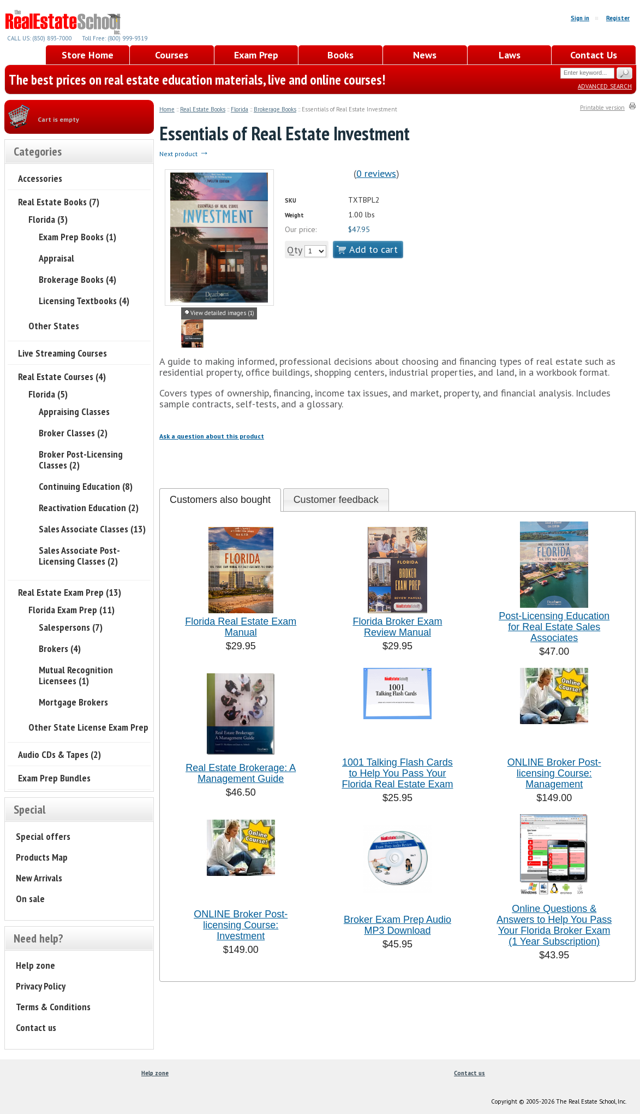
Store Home (87, 55)
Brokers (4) (60, 648)
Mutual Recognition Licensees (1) (76, 675)
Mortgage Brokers (73, 702)
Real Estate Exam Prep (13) (69, 592)
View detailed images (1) (222, 313)
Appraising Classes (74, 411)
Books (340, 55)
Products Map (42, 857)
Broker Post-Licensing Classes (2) (81, 459)
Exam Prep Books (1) (77, 236)
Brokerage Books (275, 109)
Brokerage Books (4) (77, 279)
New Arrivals (39, 878)
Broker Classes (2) (73, 432)
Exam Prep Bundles (54, 778)
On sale (30, 898)
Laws (510, 55)
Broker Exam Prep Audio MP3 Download (397, 925)
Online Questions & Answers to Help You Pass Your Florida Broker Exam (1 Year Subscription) (554, 925)
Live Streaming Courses (62, 353)
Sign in (580, 18)
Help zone (35, 965)
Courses (171, 55)
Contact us (36, 1027)
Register (618, 18)
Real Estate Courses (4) (62, 376)
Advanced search (605, 85)
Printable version (602, 107)
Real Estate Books (202, 109)
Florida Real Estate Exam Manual (240, 627)
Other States (53, 325)
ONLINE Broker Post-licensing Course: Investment (241, 925)
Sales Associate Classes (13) (92, 529)
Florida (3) (48, 219)
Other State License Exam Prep (88, 727)
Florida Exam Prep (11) (71, 609)
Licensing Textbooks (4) (84, 300)
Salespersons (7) (71, 627)
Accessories (40, 178)
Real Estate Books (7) (58, 201)
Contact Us (593, 55)
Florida (239, 109)
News (424, 55)
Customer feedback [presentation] (336, 499)
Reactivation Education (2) (89, 507)
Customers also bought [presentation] (220, 499)
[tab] (220, 500)
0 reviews (376, 173)
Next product (184, 154)
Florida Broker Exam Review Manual (397, 627)
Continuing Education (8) (86, 486)
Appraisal (56, 258)
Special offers (43, 836)
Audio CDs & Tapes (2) (59, 754)
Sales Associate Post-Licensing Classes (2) (79, 555)
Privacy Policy (40, 986)
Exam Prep (256, 55)
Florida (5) (48, 394)
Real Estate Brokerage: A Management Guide (241, 773)
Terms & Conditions (53, 1006)
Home (167, 109)
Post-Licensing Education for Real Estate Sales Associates (554, 627)
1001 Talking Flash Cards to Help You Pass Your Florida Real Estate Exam (397, 773)
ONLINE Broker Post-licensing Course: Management (554, 773)
